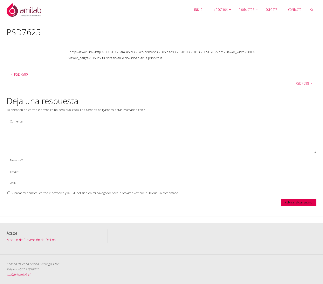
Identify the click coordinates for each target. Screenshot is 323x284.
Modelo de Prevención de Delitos (31, 240)
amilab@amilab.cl (18, 275)
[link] (311, 9)
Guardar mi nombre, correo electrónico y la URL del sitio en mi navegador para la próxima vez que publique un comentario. (93, 193)
